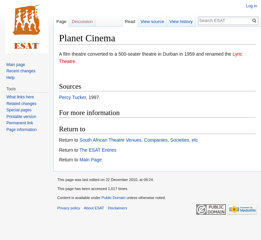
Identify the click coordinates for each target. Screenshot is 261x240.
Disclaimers (117, 208)
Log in (251, 6)
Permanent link (19, 123)
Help (10, 77)
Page (61, 21)
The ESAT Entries (97, 150)
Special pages (18, 110)
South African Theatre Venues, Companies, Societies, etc (138, 140)
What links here (20, 97)
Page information (21, 129)
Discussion (82, 21)
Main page (15, 64)
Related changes (21, 103)
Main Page (90, 159)
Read (130, 21)
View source (152, 21)
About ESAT (94, 208)
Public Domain (113, 198)
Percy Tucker (72, 97)
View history (181, 21)
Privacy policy (68, 208)
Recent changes (20, 71)
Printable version (21, 116)
